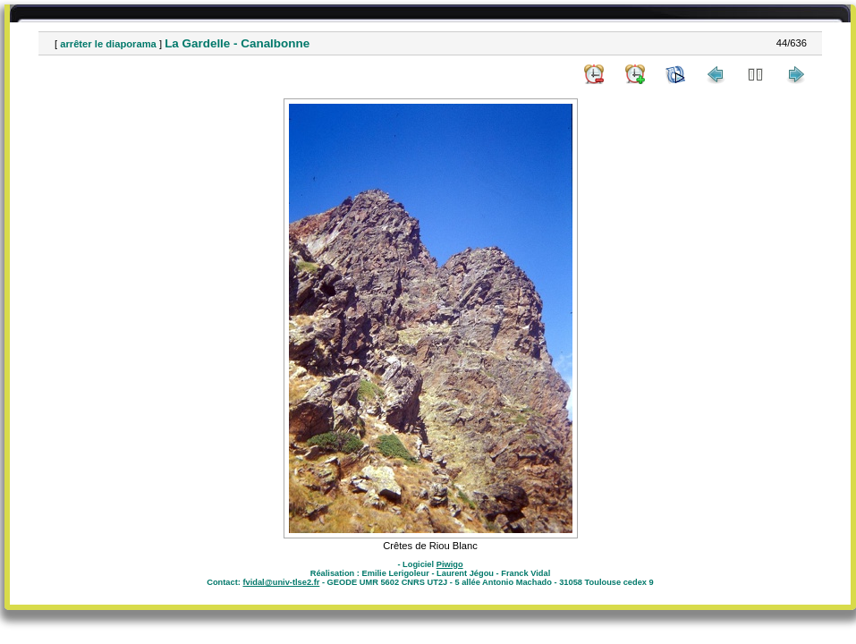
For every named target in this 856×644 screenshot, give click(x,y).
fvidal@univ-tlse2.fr (280, 582)
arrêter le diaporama (108, 43)
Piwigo (449, 564)
